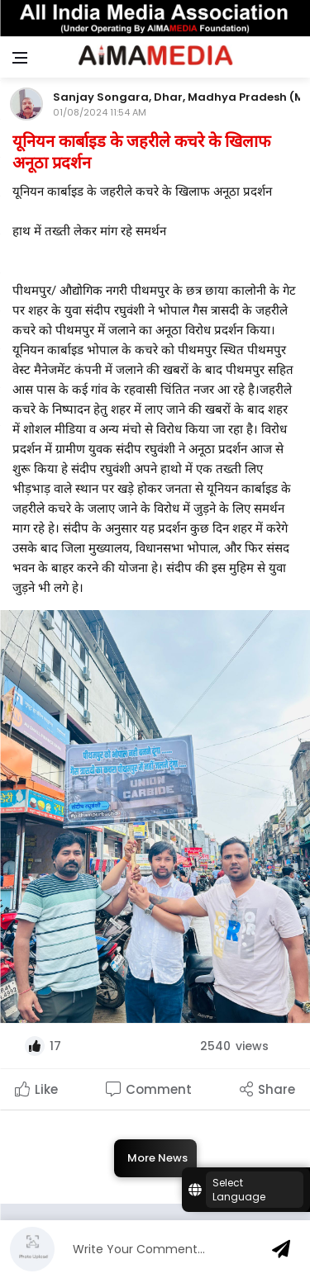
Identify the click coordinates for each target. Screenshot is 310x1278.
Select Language (238, 1190)
